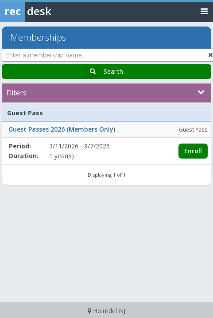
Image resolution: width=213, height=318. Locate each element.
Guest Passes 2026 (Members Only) (61, 129)
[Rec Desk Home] (48, 11)
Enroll (193, 151)
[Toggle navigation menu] (204, 11)
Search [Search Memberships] (113, 71)
